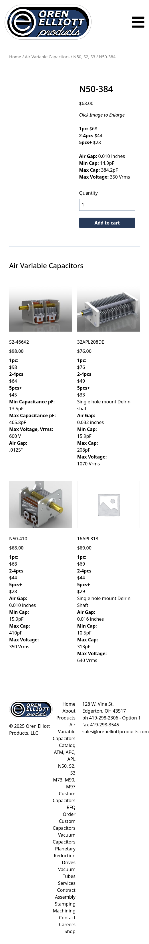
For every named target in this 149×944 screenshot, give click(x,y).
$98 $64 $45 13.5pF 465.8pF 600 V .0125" (40, 369)
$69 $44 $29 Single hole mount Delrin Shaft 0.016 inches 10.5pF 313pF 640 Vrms (108, 572)
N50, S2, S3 (84, 56)
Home (15, 56)
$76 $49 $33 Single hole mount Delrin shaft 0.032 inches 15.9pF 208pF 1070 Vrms (108, 376)
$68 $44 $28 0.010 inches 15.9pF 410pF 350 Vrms (40, 565)
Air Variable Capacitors (47, 56)
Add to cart (107, 223)
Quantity (88, 193)
